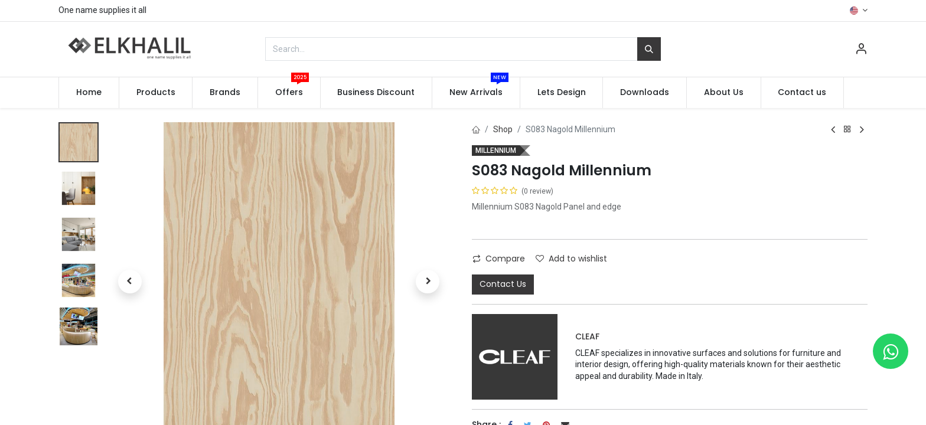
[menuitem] (89, 92)
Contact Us (503, 284)
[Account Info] (861, 50)
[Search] (649, 49)
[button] (129, 281)
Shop (503, 129)
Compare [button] (498, 258)
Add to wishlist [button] (571, 258)
